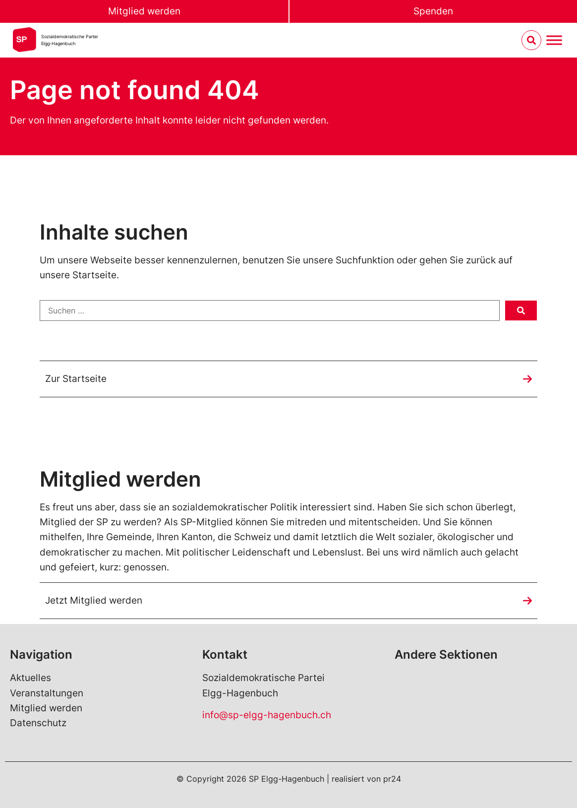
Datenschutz (38, 723)
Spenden (433, 11)
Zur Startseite (76, 378)
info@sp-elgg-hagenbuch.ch (266, 715)
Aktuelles (30, 678)
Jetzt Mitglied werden (93, 600)
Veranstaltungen (46, 693)
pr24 (392, 779)
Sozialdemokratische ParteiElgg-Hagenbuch (69, 40)
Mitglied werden (144, 11)
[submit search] (521, 310)
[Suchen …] (270, 310)
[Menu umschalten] (554, 40)
